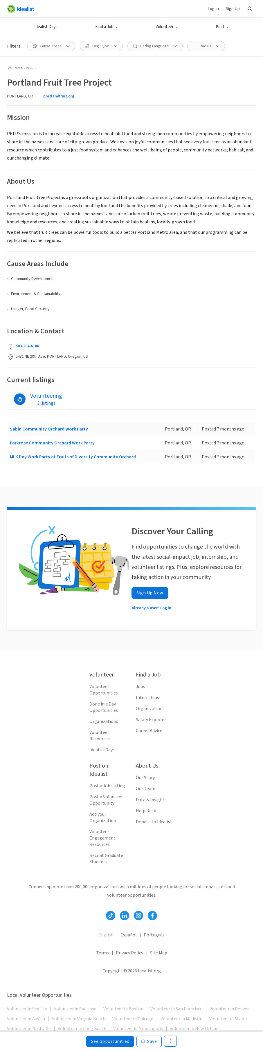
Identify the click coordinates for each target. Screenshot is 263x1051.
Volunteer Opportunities (103, 689)
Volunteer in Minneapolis (138, 1028)
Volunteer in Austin (26, 1019)
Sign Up (233, 9)
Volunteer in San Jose (75, 1009)
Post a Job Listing (107, 786)
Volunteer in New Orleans (195, 1028)
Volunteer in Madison (181, 1019)
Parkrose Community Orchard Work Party (52, 443)
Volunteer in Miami (228, 1019)
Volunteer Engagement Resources (102, 838)
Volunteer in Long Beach (82, 1028)
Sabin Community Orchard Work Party (49, 429)
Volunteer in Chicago (133, 1019)
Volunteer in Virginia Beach (78, 1019)
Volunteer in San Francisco (176, 1009)
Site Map (158, 953)
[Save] (149, 1041)
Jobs (140, 686)
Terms (102, 953)
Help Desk (146, 811)
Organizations (103, 721)
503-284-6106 (27, 346)
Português (154, 935)
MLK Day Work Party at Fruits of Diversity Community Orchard (73, 457)
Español (128, 935)
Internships (147, 697)
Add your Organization (102, 817)
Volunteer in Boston (123, 1009)
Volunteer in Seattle (27, 1009)
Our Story (145, 778)
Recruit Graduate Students (106, 858)
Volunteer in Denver (229, 1009)
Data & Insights (151, 800)
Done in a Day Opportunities (103, 707)
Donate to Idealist (154, 822)
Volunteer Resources (99, 735)
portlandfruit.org (58, 96)
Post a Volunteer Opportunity (106, 800)
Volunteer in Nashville (29, 1028)
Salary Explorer (151, 720)
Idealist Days (45, 27)
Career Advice (149, 731)
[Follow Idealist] (110, 915)
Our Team (145, 789)
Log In (213, 9)
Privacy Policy (129, 953)
